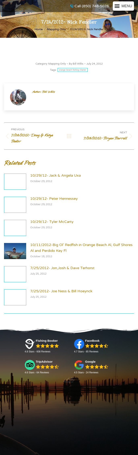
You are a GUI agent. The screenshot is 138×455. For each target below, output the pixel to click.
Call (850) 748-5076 (89, 6)
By (76, 63)
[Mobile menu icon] (123, 6)
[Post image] (15, 182)
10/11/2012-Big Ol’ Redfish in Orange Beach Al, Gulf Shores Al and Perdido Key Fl (81, 248)
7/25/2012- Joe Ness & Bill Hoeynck (61, 291)
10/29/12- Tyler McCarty (52, 221)
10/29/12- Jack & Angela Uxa (55, 175)
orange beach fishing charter (72, 70)
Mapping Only (57, 63)
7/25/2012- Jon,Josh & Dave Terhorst (62, 268)
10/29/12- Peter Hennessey (54, 198)
